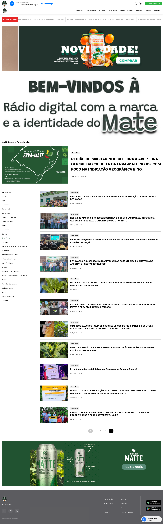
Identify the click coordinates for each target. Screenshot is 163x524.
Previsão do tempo (9, 284)
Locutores (139, 11)
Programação (112, 11)
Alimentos (6, 205)
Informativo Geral (8, 259)
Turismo (5, 301)
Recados (130, 11)
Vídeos (122, 11)
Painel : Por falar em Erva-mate (14, 275)
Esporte (5, 242)
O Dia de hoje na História (11, 271)
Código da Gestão (9, 217)
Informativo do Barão (10, 255)
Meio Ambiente (7, 263)
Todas (4, 196)
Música (4, 267)
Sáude (4, 292)
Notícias (149, 11)
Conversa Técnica (8, 221)
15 (105, 431)
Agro (3, 201)
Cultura (4, 226)
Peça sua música (127, 512)
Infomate (5, 250)
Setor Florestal (8, 296)
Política (4, 280)
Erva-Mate (6, 238)
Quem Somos (91, 11)
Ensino (4, 234)
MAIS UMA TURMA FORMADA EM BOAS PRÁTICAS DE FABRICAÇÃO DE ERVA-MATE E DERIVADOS (104, 19)
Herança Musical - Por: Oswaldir (14, 246)
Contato (157, 11)
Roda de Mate (7, 288)
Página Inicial (80, 11)
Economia (5, 230)
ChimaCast (6, 209)
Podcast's (102, 11)
